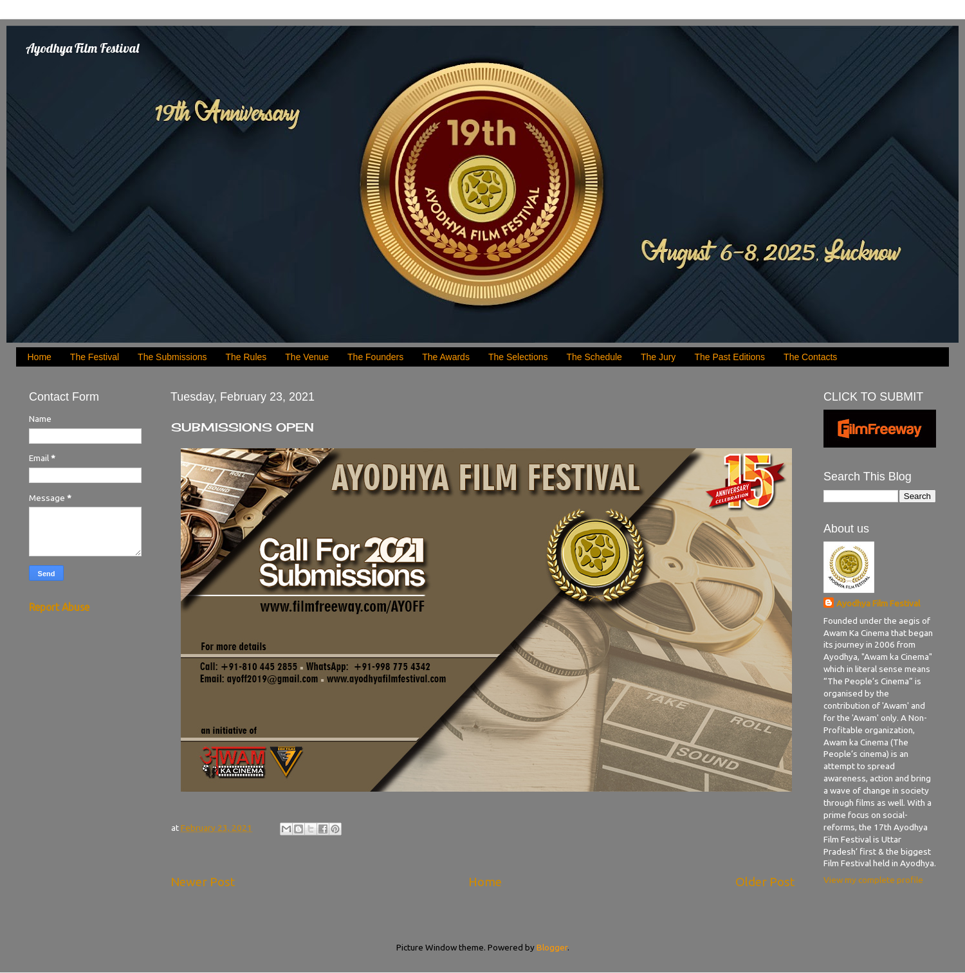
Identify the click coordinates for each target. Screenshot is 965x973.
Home (39, 357)
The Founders (375, 357)
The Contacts (810, 357)
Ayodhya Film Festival (82, 48)
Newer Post (202, 882)
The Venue (307, 357)
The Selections (518, 357)
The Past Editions (729, 357)
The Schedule (594, 357)
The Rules (246, 357)
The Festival (94, 357)
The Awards (446, 357)
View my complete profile (873, 880)
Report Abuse (59, 607)
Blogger (552, 947)
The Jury (658, 357)
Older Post (765, 882)
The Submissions (172, 357)
